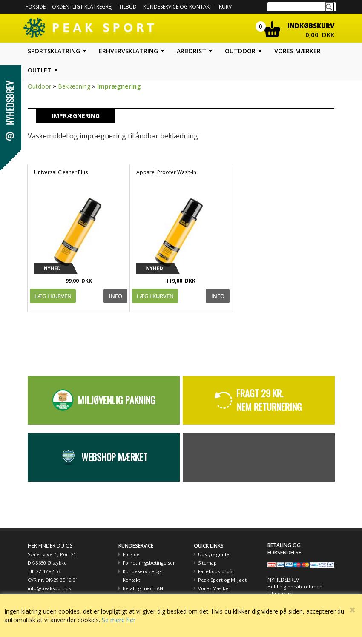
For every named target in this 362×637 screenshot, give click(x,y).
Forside (36, 6)
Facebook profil (215, 571)
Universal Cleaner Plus (61, 172)
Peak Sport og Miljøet (222, 580)
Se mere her (118, 620)
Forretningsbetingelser (149, 563)
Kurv (225, 6)
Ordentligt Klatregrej (82, 6)
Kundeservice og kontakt (178, 6)
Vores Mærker (214, 588)
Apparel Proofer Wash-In (166, 172)
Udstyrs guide (213, 554)
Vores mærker (297, 51)
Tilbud (128, 6)
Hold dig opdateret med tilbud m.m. (294, 590)
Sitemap (207, 563)
